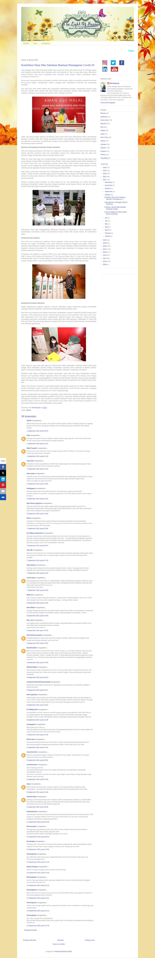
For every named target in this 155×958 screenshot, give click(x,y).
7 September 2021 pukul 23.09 (37, 590)
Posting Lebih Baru (29, 940)
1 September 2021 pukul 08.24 (37, 431)
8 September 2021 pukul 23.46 (37, 792)
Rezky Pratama (32, 867)
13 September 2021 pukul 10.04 (38, 849)
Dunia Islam (105, 120)
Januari (107, 236)
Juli (106, 218)
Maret (107, 230)
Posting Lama (90, 940)
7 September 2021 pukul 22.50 (37, 573)
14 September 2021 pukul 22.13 (38, 911)
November (109, 185)
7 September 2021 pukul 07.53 (37, 560)
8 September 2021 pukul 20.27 (37, 690)
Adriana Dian (31, 796)
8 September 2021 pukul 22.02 (37, 760)
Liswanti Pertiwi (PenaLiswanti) (38, 682)
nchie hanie (31, 578)
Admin (29, 420)
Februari (108, 233)
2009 (105, 264)
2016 (105, 252)
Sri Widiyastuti (32, 709)
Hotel (102, 134)
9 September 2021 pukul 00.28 (37, 807)
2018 (105, 246)
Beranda (26, 43)
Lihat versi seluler (59, 944)
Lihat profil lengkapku (108, 102)
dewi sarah (31, 473)
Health (103, 130)
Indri (28, 435)
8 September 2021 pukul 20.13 (37, 677)
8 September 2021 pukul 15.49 (37, 616)
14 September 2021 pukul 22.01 (38, 898)
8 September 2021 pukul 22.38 (37, 779)
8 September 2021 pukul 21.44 (37, 747)
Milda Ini (30, 595)
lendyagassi (31, 488)
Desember (109, 182)
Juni (106, 221)
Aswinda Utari (32, 752)
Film (102, 127)
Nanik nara (31, 739)
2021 (105, 180)
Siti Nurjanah (31, 854)
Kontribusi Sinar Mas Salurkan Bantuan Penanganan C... (115, 198)
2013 (105, 261)
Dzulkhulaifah (32, 648)
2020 (105, 240)
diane (29, 784)
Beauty (103, 113)
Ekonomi (104, 123)
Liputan (28, 410)
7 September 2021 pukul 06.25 (37, 545)
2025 (105, 167)
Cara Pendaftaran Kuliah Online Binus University (115, 213)
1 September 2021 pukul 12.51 (37, 443)
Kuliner (103, 141)
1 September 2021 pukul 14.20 (37, 456)
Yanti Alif (30, 461)
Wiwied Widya (32, 667)
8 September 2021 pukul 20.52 (37, 705)
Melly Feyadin (32, 448)
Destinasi (104, 117)
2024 (105, 170)
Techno (103, 154)
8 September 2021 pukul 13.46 (37, 603)
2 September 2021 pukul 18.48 (37, 484)
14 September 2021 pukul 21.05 (38, 862)
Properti (103, 151)
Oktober (108, 188)
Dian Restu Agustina (34, 503)
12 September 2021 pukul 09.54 (38, 837)
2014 (105, 258)
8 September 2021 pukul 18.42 (37, 643)
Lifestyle (103, 144)
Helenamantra (32, 811)
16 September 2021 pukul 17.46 (38, 926)
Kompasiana (46, 43)
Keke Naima (31, 565)
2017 (105, 249)
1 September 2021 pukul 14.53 (37, 469)
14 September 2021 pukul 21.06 (38, 873)
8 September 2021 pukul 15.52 (37, 630)
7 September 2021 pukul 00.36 (37, 528)
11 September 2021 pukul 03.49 (38, 822)
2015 (105, 255)
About (35, 43)
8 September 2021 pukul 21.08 (37, 720)
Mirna (29, 518)
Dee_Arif (30, 620)
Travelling (104, 158)
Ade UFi (30, 550)
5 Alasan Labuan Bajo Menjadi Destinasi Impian (115, 208)
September (109, 191)
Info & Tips (104, 137)
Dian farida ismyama (34, 635)
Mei (106, 224)
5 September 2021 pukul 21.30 (37, 499)
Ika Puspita (31, 841)
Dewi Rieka (31, 607)
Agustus (108, 195)
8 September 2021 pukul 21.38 (37, 735)
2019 (105, 243)
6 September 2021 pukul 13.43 (37, 514)
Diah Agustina (32, 694)
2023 (105, 173)
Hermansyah (31, 826)
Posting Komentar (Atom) (63, 951)
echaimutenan (32, 765)
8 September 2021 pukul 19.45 (37, 662)
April (106, 227)
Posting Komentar (30, 930)
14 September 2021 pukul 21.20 (38, 885)
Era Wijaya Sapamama (35, 533)
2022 (105, 177)
